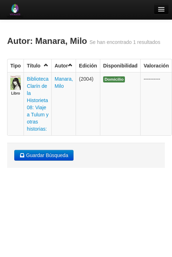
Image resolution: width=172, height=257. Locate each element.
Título (38, 65)
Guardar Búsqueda (44, 155)
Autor (64, 65)
